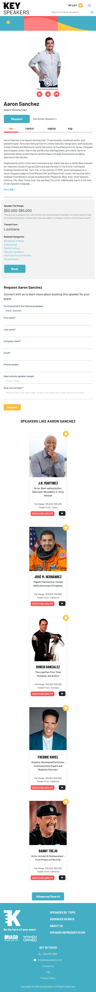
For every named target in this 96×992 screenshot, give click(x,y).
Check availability (42, 513)
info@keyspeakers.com (50, 959)
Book (14, 269)
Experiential (10, 244)
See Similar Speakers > (44, 118)
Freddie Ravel (48, 757)
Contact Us (48, 966)
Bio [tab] (11, 128)
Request (17, 119)
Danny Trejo (48, 851)
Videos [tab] (52, 128)
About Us (56, 925)
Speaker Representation (67, 932)
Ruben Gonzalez (48, 667)
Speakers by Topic (63, 912)
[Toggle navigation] (89, 5)
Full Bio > (9, 189)
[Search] (69, 12)
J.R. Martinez (48, 483)
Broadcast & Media (14, 240)
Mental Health (11, 259)
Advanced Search (48, 896)
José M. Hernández (48, 576)
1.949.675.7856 (49, 953)
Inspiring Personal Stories (17, 255)
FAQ (48, 971)
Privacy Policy (48, 978)
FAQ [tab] (70, 128)
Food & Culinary (12, 248)
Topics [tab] (29, 128)
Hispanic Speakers (14, 251)
